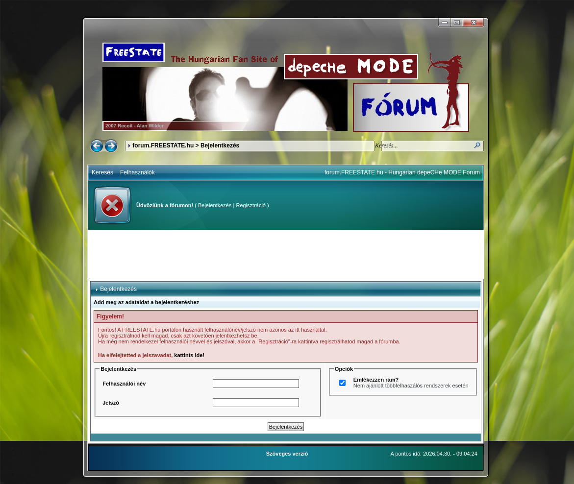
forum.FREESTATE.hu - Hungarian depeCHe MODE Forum (402, 172)
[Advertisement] (285, 254)
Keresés (102, 172)
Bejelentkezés (215, 205)
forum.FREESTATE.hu (163, 145)
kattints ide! (189, 355)
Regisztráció (251, 205)
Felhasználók (137, 172)
